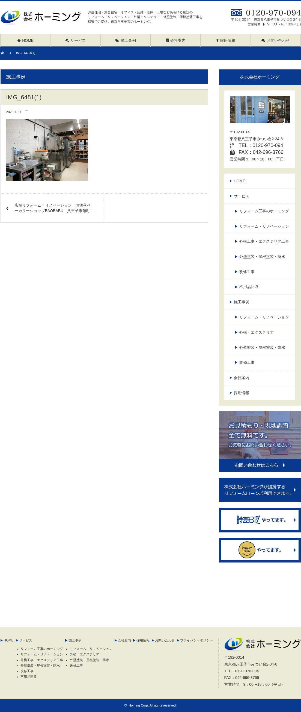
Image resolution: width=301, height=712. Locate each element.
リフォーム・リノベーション (264, 226)
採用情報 (241, 393)
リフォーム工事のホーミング (264, 211)
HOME (239, 181)
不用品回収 (248, 287)
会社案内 (241, 378)
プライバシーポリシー (196, 640)
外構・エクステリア (256, 332)
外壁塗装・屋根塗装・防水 (262, 256)
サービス (241, 196)
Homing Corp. (139, 705)
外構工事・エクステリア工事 (264, 241)
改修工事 (247, 271)
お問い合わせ (165, 640)
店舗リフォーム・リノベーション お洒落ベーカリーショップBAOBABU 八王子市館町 (52, 208)
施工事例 (241, 302)
